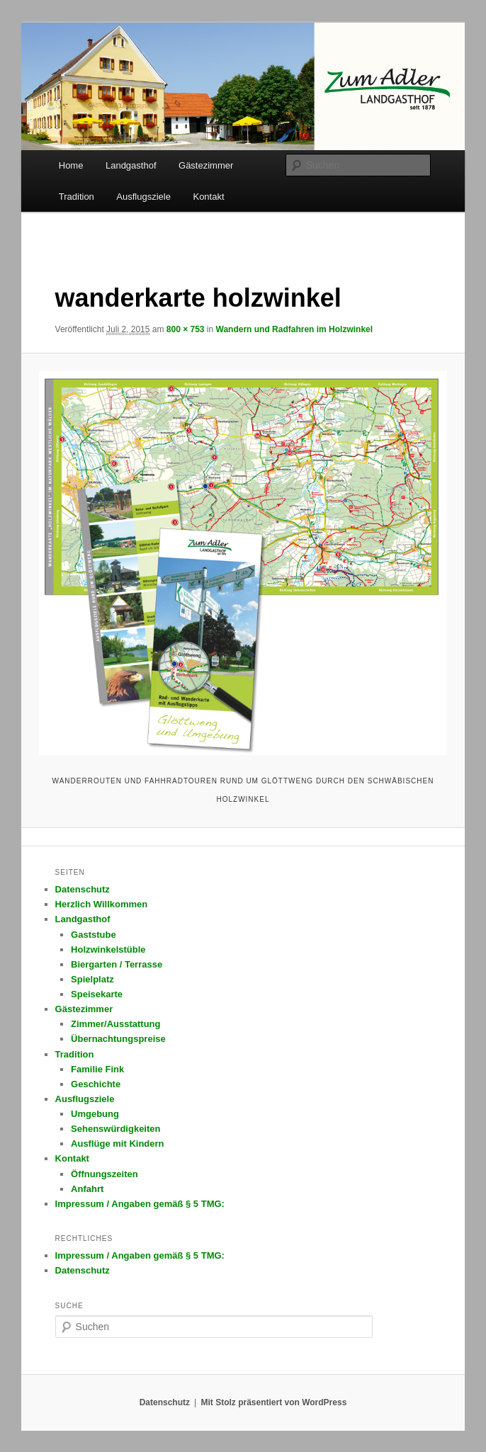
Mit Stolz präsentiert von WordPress (273, 1402)
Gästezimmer (206, 165)
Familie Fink (97, 1069)
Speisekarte (97, 994)
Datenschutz (82, 889)
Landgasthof (131, 165)
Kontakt (208, 196)
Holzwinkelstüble (108, 949)
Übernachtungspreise (118, 1038)
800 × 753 (185, 329)
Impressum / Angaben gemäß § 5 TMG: (140, 1203)
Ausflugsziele (143, 196)
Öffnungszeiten (104, 1174)
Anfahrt (87, 1189)
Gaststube (93, 934)
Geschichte (95, 1084)
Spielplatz (92, 979)
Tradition (76, 196)
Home (71, 165)
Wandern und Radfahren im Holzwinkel (294, 329)
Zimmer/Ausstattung (115, 1024)
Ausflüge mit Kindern (117, 1143)
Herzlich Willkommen (101, 904)
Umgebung (95, 1113)
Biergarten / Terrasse (116, 964)
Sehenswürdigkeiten (115, 1128)
